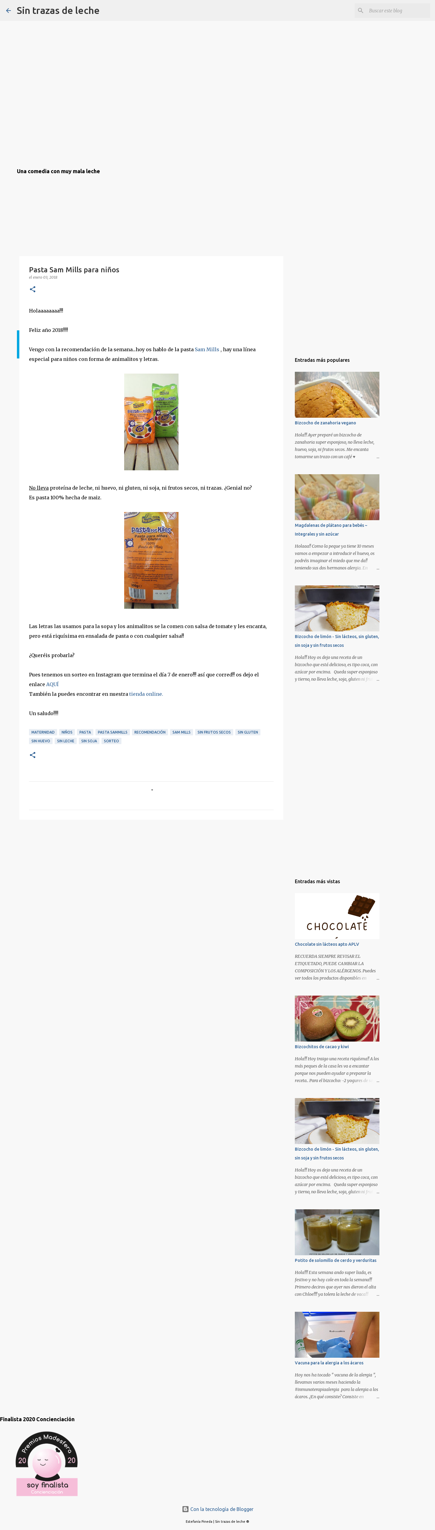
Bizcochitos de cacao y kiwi (322, 1046)
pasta (85, 732)
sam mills (181, 732)
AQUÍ (52, 684)
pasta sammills (112, 732)
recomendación (150, 732)
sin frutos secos (214, 732)
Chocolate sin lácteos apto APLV (327, 944)
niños (67, 732)
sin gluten (248, 732)
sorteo (111, 741)
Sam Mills (208, 349)
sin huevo (40, 741)
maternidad (43, 732)
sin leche (65, 741)
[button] (32, 290)
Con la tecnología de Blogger (217, 1509)
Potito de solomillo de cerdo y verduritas (335, 1260)
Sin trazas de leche (58, 10)
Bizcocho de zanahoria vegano (325, 422)
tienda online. (146, 694)
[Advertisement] (47, 859)
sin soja (89, 741)
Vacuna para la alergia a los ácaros (329, 1362)
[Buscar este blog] (398, 10)
